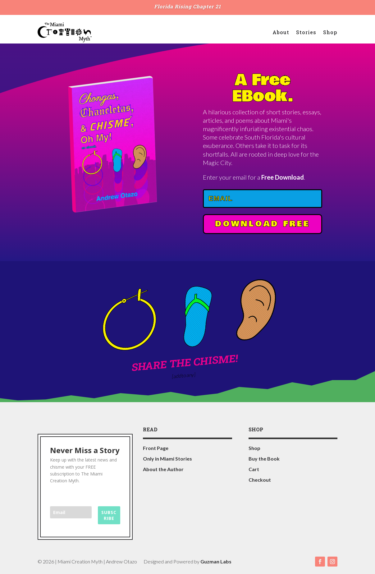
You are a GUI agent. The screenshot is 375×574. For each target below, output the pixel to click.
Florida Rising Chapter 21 (187, 6)
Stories (306, 32)
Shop (330, 32)
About (280, 32)
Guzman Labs (215, 561)
